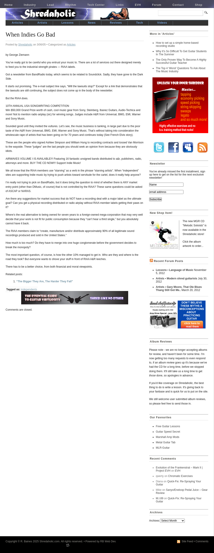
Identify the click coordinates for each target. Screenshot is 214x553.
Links (120, 4)
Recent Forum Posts (168, 261)
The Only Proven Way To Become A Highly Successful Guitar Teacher (181, 61)
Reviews (116, 22)
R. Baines (26, 541)
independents (29, 289)
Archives (154, 520)
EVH (138, 4)
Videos (162, 22)
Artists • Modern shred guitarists (176, 278)
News (92, 22)
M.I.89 (159, 498)
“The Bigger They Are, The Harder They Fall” (44, 281)
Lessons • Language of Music (174, 270)
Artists (42, 22)
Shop (198, 4)
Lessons (68, 22)
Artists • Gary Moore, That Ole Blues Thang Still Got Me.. (179, 288)
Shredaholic (25, 44)
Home (8, 4)
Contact (178, 4)
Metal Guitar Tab (165, 442)
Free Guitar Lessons (168, 426)
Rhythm (70, 4)
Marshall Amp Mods (167, 437)
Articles (17, 22)
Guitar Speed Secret (168, 431)
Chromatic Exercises (180, 476)
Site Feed (187, 541)
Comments (201, 541)
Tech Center (96, 4)
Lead (50, 4)
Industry (30, 4)
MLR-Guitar (163, 447)
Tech (139, 22)
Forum (156, 4)
